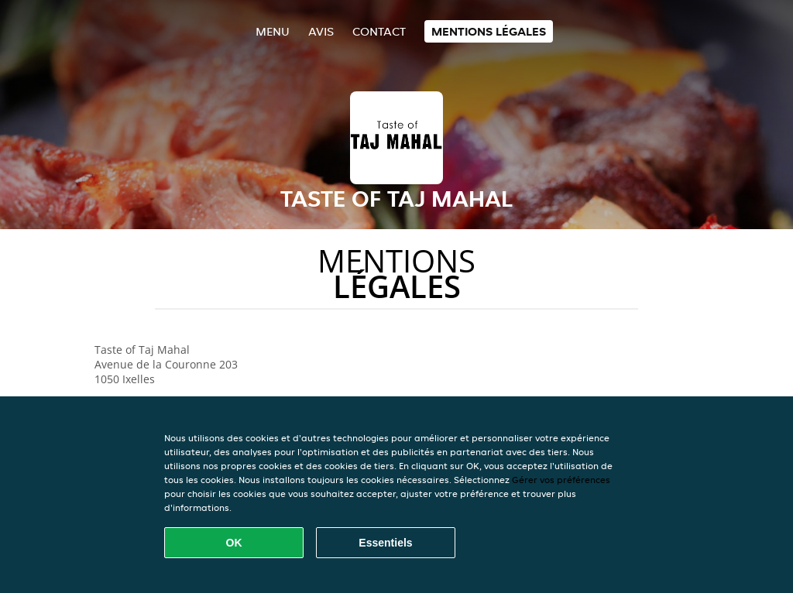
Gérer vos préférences (561, 479)
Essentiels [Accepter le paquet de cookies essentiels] (385, 542)
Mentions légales (488, 31)
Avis (321, 31)
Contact (379, 31)
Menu (273, 31)
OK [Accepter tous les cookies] (234, 542)
